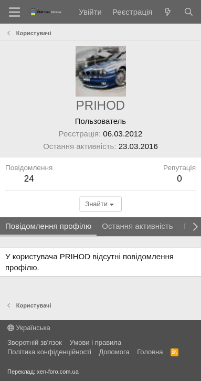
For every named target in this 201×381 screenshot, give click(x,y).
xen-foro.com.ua (57, 371)
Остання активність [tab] (137, 225)
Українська (28, 328)
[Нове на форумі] (167, 12)
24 (29, 179)
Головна (150, 352)
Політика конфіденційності (49, 352)
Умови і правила (96, 342)
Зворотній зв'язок (34, 342)
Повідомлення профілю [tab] (48, 225)
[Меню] (14, 12)
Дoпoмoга (114, 352)
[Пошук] (188, 12)
